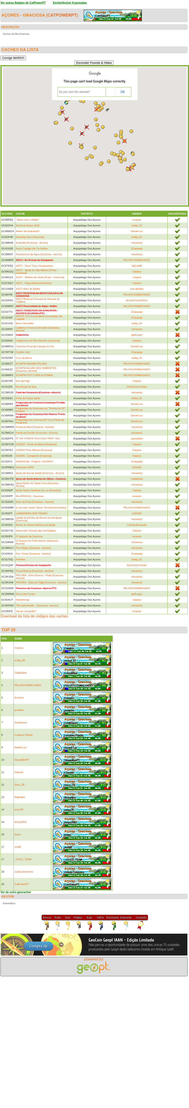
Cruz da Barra (24, 358)
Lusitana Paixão (23, 735)
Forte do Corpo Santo (28, 398)
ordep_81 (137, 225)
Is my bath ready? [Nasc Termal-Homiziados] (41, 507)
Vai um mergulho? (26, 611)
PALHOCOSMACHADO (136, 260)
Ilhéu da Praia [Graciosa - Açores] (35, 501)
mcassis (136, 219)
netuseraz (136, 242)
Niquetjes (19, 797)
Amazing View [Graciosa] (30, 237)
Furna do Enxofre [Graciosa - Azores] (37, 432)
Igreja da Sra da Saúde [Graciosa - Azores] (40, 473)
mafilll (17, 846)
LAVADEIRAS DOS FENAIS (31, 513)
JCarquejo (137, 248)
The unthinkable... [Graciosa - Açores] (37, 605)
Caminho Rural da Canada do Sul (35, 346)
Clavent (18, 772)
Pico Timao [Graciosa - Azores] (33, 553)
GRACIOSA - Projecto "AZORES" (35, 461)
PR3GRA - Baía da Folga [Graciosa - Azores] (41, 582)
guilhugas (136, 334)
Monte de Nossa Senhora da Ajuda (35, 524)
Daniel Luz (137, 231)
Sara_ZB (19, 784)
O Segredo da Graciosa (29, 536)
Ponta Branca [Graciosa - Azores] (34, 571)
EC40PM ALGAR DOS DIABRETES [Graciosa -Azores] (36, 369)
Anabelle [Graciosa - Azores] (32, 242)
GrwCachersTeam (137, 386)
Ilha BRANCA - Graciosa (29, 496)
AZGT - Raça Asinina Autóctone (34, 283)
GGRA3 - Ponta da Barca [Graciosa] (36, 444)
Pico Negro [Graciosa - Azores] (33, 548)
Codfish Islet (23, 352)
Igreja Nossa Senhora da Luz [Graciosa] (38, 490)
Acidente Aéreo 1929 (27, 225)
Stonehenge (22, 599)
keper (17, 834)
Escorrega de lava (26, 386)
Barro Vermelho (24, 323)
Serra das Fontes (25, 594)
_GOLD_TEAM (23, 859)
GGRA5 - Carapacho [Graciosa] (34, 455)
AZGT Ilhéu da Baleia (28, 288)
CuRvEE (137, 467)
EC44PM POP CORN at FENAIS (34, 375)
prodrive (19, 710)
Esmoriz (19, 697)
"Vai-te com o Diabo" (27, 219)
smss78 (18, 809)
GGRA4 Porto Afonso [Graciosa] (34, 450)
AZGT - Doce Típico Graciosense (34, 265)
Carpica (136, 271)
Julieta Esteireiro (23, 871)
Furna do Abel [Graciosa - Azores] (35, 427)
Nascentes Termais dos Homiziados (36, 530)
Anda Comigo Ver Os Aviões (32, 248)
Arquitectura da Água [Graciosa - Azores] (39, 254)
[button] (122, 153)
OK (122, 92)
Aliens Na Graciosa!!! (28, 231)
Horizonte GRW (25, 467)
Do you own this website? (74, 92)
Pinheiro (20, 559)
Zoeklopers (20, 722)
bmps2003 (20, 822)
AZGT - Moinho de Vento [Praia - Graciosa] (40, 277)
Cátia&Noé (137, 478)
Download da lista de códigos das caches (34, 616)
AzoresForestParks (137, 300)
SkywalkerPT (21, 759)
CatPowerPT (62, 15)
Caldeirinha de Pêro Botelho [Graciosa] (38, 340)
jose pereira (136, 288)
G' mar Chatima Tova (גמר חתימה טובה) (38, 438)
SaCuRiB (137, 265)
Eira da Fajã (22, 381)
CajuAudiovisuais (136, 524)
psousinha (137, 438)
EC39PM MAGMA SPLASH (31, 363)
